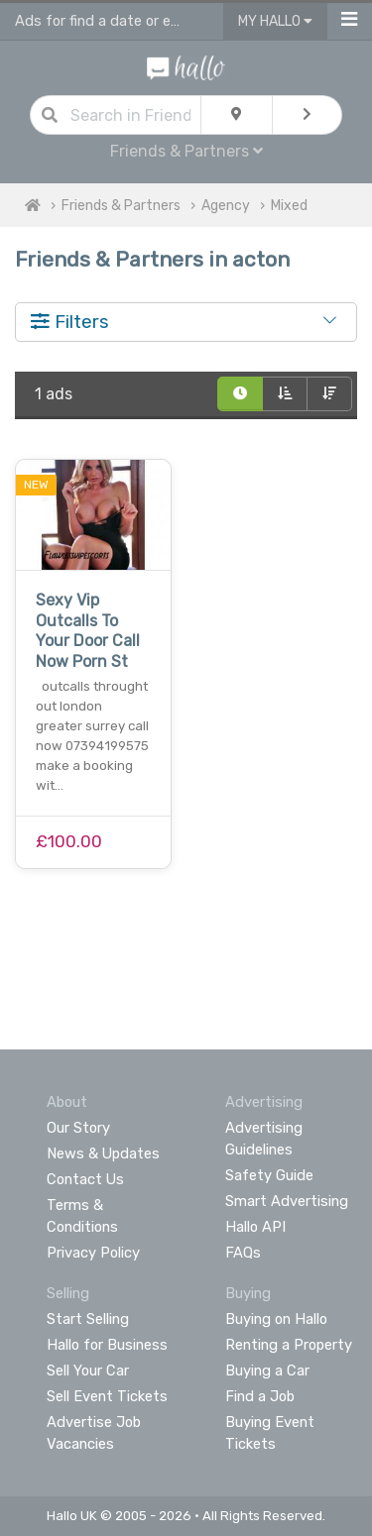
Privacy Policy (93, 1253)
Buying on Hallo (276, 1319)
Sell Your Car (88, 1370)
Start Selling (88, 1319)
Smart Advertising (286, 1201)
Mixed (289, 205)
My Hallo (275, 21)
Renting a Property (288, 1345)
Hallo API (255, 1227)
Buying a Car (267, 1370)
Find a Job (260, 1396)
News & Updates (103, 1153)
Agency (225, 205)
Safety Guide (269, 1175)
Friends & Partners (186, 151)
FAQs (243, 1253)
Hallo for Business (107, 1345)
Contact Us (85, 1179)
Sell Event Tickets (107, 1396)
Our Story (78, 1128)
